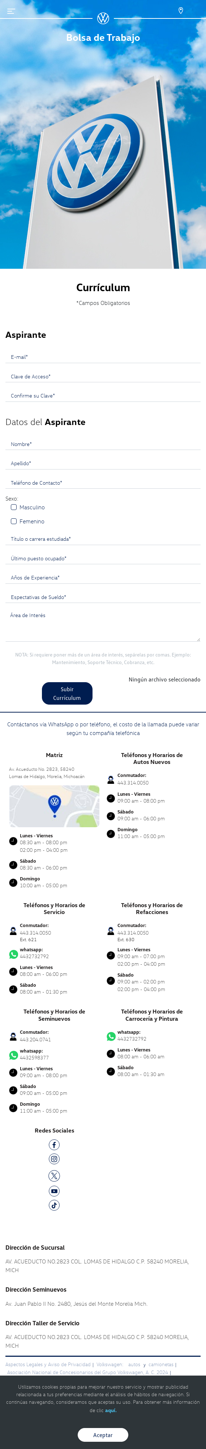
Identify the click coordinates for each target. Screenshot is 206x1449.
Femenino (32, 521)
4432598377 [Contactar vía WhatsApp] (54, 1054)
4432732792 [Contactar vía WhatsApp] (54, 953)
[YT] (54, 1192)
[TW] (54, 1175)
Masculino (32, 507)
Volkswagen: (110, 1364)
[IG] (54, 1160)
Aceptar (103, 1435)
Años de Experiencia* (35, 577)
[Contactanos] (174, 10)
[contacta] (54, 805)
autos (135, 1364)
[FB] (54, 1146)
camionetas (161, 1364)
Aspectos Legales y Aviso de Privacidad (48, 1364)
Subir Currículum (67, 693)
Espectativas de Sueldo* (38, 597)
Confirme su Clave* (33, 395)
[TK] (54, 1206)
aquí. (111, 1410)
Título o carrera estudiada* (41, 538)
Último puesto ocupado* (38, 558)
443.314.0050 (133, 782)
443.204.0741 (35, 1039)
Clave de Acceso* (31, 376)
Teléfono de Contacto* (36, 482)
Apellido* (21, 463)
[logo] (103, 21)
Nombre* (21, 444)
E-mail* (19, 356)
